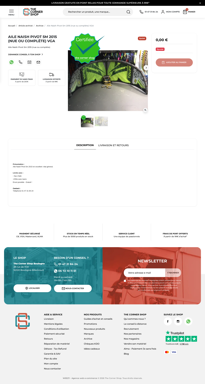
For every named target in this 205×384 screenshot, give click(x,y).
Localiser (32, 288)
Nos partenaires (132, 333)
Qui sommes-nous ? (135, 319)
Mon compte (51, 363)
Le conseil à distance (135, 324)
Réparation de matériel (57, 343)
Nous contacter (52, 368)
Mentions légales (53, 324)
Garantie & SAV (52, 353)
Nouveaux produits (94, 329)
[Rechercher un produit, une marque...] (98, 12)
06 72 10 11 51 (65, 270)
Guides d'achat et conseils (98, 319)
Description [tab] (85, 145)
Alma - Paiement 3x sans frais (140, 348)
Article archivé (26, 25)
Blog (126, 353)
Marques (89, 333)
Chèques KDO (91, 343)
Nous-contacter (73, 288)
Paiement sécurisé (54, 333)
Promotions (90, 324)
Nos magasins (131, 338)
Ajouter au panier (174, 62)
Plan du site (50, 358)
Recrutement (131, 329)
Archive (39, 25)
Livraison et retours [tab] (113, 145)
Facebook (168, 321)
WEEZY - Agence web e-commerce (80, 378)
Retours (48, 338)
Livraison (49, 319)
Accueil (11, 25)
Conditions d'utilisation (56, 329)
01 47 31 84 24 (66, 264)
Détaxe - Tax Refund (55, 348)
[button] (190, 12)
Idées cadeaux (92, 348)
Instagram (178, 321)
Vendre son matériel (135, 343)
